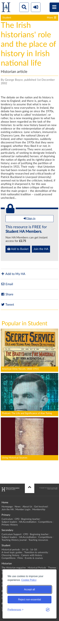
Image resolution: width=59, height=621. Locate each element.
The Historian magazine (14, 568)
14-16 (25, 549)
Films (20, 558)
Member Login (22, 509)
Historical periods (11, 549)
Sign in (29, 218)
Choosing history (10, 555)
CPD (17, 519)
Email (7, 284)
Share (7, 294)
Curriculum (7, 519)
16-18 (33, 549)
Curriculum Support (11, 534)
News (18, 506)
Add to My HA (13, 274)
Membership (38, 509)
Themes (52, 568)
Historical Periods (37, 568)
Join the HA (41, 249)
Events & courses (34, 558)
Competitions (45, 522)
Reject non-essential (29, 599)
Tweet (7, 304)
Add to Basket (17, 249)
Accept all (29, 589)
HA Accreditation (27, 522)
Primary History (10, 525)
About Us (27, 506)
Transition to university (36, 552)
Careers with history (31, 555)
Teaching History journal (14, 540)
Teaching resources (38, 540)
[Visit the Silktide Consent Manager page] (47, 609)
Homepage (7, 506)
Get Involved (41, 506)
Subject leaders (9, 522)
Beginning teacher (30, 519)
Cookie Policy (29, 580)
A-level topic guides (12, 552)
